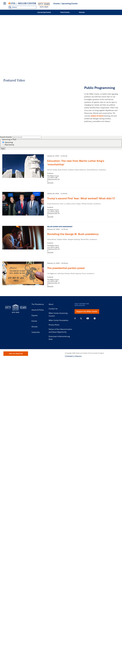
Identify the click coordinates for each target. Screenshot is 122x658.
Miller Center (27, 3)
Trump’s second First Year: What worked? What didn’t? (81, 198)
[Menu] (5, 3)
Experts (35, 315)
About (51, 304)
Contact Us (53, 309)
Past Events (64, 12)
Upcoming (9, 142)
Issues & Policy (38, 310)
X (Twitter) (81, 318)
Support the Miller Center (86, 311)
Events (56, 3)
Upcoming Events (44, 12)
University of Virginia (12, 3)
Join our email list (16, 354)
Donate (82, 12)
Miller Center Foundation (58, 320)
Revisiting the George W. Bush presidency (73, 234)
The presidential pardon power (66, 268)
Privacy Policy (54, 325)
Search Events (6, 137)
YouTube (88, 318)
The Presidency (38, 304)
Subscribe (36, 332)
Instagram (94, 318)
